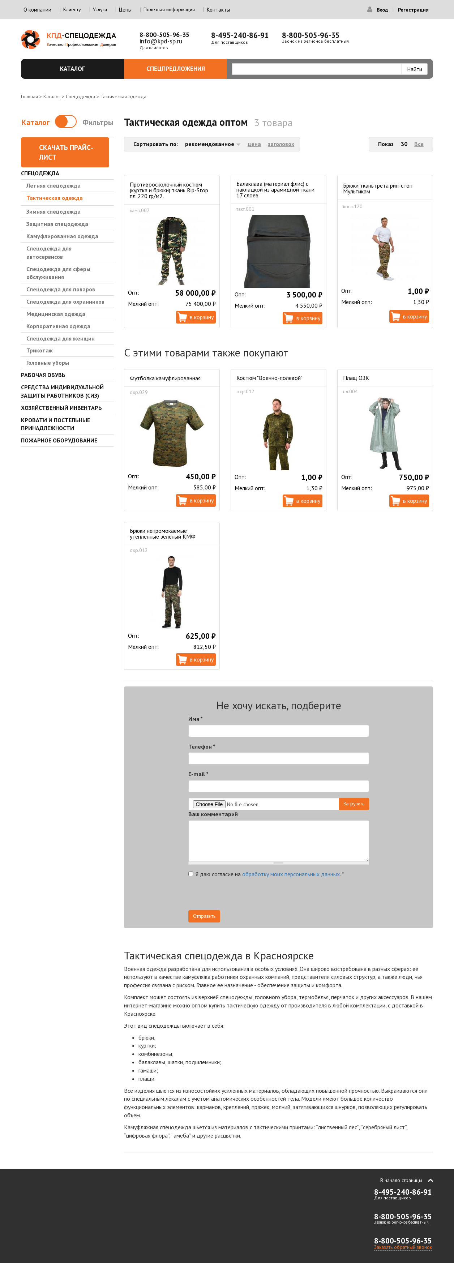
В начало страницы (401, 1180)
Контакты (218, 9)
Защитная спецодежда (57, 223)
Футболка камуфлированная (165, 378)
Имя (195, 718)
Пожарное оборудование (59, 440)
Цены (125, 9)
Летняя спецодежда (53, 185)
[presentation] (304, 896)
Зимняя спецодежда (53, 211)
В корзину (202, 317)
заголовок (281, 143)
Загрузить (353, 803)
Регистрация (413, 10)
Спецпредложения (182, 69)
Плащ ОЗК (356, 377)
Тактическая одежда (54, 197)
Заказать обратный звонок (403, 1247)
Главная (29, 96)
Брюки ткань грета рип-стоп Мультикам (377, 188)
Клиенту (72, 9)
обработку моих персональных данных (291, 874)
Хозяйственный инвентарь (61, 407)
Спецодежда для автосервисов (49, 252)
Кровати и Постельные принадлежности (55, 424)
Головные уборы (47, 362)
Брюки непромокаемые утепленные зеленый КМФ (163, 533)
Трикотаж (39, 350)
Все (419, 143)
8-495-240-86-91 (240, 35)
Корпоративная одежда (58, 326)
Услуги (100, 9)
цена (254, 143)
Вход (382, 10)
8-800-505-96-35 (164, 34)
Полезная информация (169, 9)
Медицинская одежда (55, 313)
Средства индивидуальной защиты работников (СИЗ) (62, 391)
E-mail (198, 774)
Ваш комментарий (213, 814)
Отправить (204, 916)
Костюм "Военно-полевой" (269, 377)
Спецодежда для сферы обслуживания (58, 273)
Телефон (201, 746)
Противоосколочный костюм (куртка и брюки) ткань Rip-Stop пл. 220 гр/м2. (169, 190)
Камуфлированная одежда (62, 236)
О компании (37, 9)
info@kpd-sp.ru (161, 41)
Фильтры (97, 122)
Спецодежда (80, 96)
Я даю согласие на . (266, 874)
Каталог (88, 69)
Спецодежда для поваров (60, 289)
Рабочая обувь (43, 374)
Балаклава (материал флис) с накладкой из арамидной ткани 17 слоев (275, 189)
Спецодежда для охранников (65, 301)
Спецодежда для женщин (60, 338)
